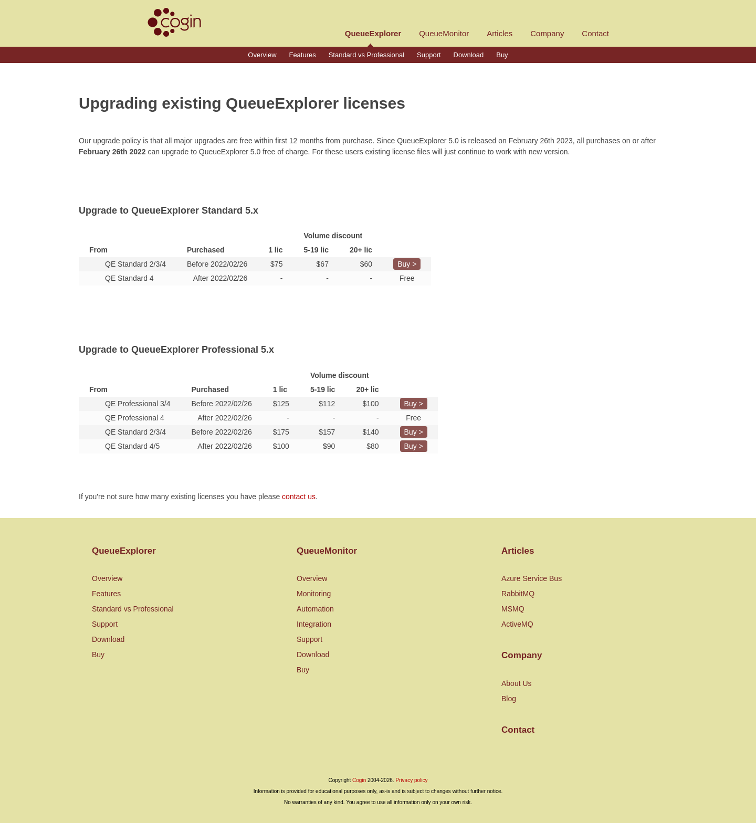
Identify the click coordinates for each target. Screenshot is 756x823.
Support (429, 55)
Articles (499, 33)
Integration (314, 624)
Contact (595, 33)
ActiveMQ (517, 624)
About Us (516, 683)
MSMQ (512, 609)
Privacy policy (411, 780)
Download (469, 55)
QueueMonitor (444, 33)
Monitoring (314, 593)
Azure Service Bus (531, 578)
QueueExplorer (373, 33)
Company (547, 33)
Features (302, 55)
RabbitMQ (517, 593)
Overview (262, 55)
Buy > (406, 264)
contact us (299, 496)
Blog (508, 698)
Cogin (359, 780)
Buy (502, 55)
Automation (315, 609)
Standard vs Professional (367, 55)
